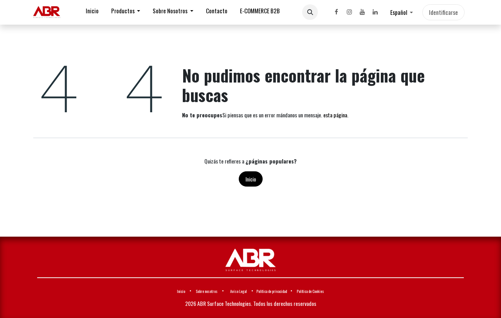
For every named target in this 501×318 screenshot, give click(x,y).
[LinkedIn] (375, 12)
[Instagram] (349, 12)
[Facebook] (336, 12)
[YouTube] (362, 12)
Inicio (250, 179)
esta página (335, 115)
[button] (310, 12)
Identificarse (443, 12)
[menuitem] (92, 12)
